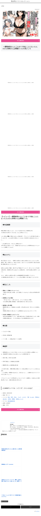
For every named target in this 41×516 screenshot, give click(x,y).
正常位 (9, 399)
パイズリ (24, 397)
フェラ (19, 397)
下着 (28, 397)
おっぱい (32, 397)
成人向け (5, 399)
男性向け (37, 397)
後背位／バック (19, 399)
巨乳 (12, 397)
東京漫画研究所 (11, 401)
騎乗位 (13, 399)
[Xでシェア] (10, 507)
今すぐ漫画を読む (20, 40)
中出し (15, 397)
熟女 (9, 397)
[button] (30, 507)
